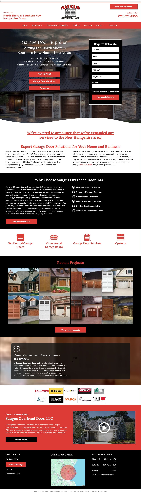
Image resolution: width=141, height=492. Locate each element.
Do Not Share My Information (52, 487)
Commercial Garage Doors (54, 245)
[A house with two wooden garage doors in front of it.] (86, 305)
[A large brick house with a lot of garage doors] (23, 280)
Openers (120, 243)
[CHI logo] (99, 394)
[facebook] (7, 465)
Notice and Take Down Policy (82, 487)
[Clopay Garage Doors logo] (56, 385)
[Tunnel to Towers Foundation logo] (85, 394)
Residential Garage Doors (20, 245)
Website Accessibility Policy (99, 487)
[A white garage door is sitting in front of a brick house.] (117, 280)
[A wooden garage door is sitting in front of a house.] (117, 305)
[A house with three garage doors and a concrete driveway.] (54, 280)
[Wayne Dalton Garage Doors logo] (70, 385)
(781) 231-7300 (128, 16)
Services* (96, 82)
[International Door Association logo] (56, 394)
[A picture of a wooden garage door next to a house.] (86, 280)
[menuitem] (24, 25)
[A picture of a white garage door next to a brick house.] (54, 305)
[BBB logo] (42, 394)
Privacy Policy (38, 487)
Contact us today (86, 165)
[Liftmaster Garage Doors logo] (42, 385)
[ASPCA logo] (70, 394)
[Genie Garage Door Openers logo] (85, 385)
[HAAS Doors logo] (99, 385)
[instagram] (11, 465)
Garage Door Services (87, 243)
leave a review (56, 367)
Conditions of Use (67, 487)
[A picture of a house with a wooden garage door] (23, 305)
